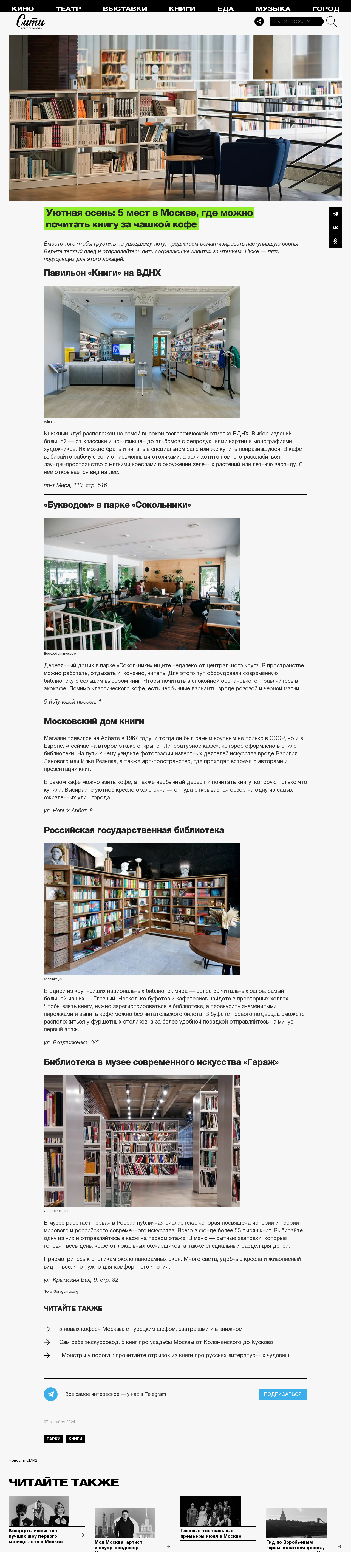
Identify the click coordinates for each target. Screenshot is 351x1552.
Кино (23, 8)
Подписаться (283, 1394)
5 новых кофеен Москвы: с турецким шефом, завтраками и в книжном (150, 1329)
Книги (182, 8)
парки (53, 1439)
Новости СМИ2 (23, 1460)
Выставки (125, 8)
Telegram (335, 214)
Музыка (273, 8)
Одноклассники (335, 241)
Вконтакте (335, 227)
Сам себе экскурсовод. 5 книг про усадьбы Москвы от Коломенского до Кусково (166, 1342)
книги (75, 1439)
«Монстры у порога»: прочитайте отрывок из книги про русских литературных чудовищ (174, 1355)
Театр (68, 8)
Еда (225, 8)
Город (325, 8)
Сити (30, 21)
